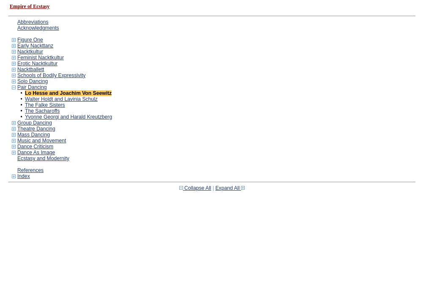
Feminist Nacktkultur (40, 58)
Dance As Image (36, 152)
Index (23, 176)
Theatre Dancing (36, 129)
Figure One (30, 40)
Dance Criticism (35, 147)
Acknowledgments (38, 28)
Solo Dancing (32, 81)
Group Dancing (34, 123)
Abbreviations (33, 22)
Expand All (230, 188)
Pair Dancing (32, 87)
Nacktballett (30, 69)
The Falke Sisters (45, 105)
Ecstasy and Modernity (43, 158)
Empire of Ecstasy (29, 6)
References (30, 170)
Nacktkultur (30, 52)
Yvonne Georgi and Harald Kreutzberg (68, 117)
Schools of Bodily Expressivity (51, 75)
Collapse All (195, 188)
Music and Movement (41, 141)
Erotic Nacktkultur (37, 64)
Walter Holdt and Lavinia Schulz (61, 99)
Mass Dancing (33, 135)
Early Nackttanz (35, 46)
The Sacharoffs (42, 111)
